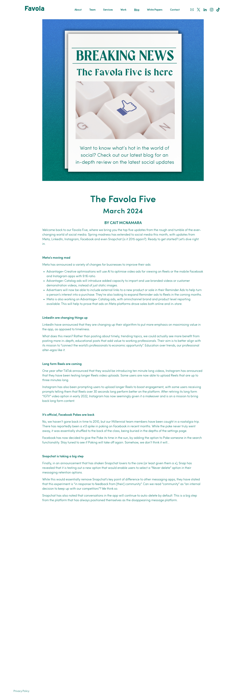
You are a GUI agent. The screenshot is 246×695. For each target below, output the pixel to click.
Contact (175, 10)
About (78, 10)
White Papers (154, 10)
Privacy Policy (21, 691)
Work (123, 10)
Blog (136, 10)
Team (92, 10)
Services (108, 10)
